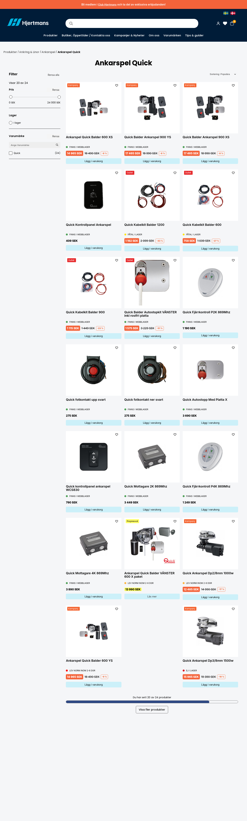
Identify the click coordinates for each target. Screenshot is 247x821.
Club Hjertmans (107, 4)
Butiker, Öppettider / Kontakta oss (86, 35)
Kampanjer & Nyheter (129, 35)
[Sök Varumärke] (57, 144)
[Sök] (71, 23)
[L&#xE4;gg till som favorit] (117, 85)
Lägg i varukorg (94, 161)
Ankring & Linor (29, 52)
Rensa (55, 89)
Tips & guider (194, 35)
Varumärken (172, 35)
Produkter (51, 35)
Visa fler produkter (152, 710)
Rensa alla (53, 74)
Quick (34, 153)
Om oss (154, 35)
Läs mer (152, 596)
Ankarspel (48, 52)
